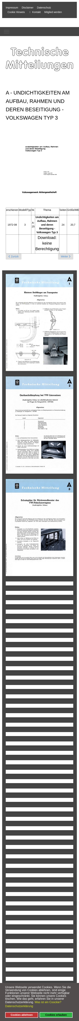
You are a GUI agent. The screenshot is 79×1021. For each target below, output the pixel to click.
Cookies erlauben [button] (56, 1014)
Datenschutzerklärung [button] (19, 1006)
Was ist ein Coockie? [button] (48, 1002)
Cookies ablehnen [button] (22, 1014)
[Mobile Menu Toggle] (6, 31)
